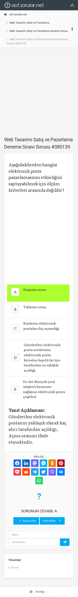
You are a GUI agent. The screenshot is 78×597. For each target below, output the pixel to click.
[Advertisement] (39, 90)
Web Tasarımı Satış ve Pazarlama (29, 22)
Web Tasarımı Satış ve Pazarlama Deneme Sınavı (38, 30)
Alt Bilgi (37, 591)
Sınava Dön (27, 520)
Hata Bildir (52, 520)
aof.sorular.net (15, 14)
